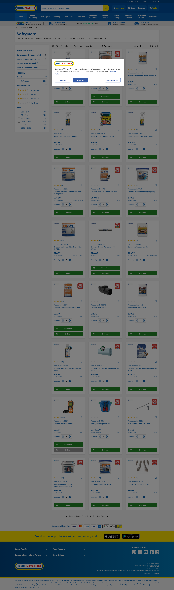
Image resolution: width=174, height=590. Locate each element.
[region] (88, 72)
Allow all (80, 80)
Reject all (62, 80)
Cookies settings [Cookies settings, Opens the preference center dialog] (112, 80)
